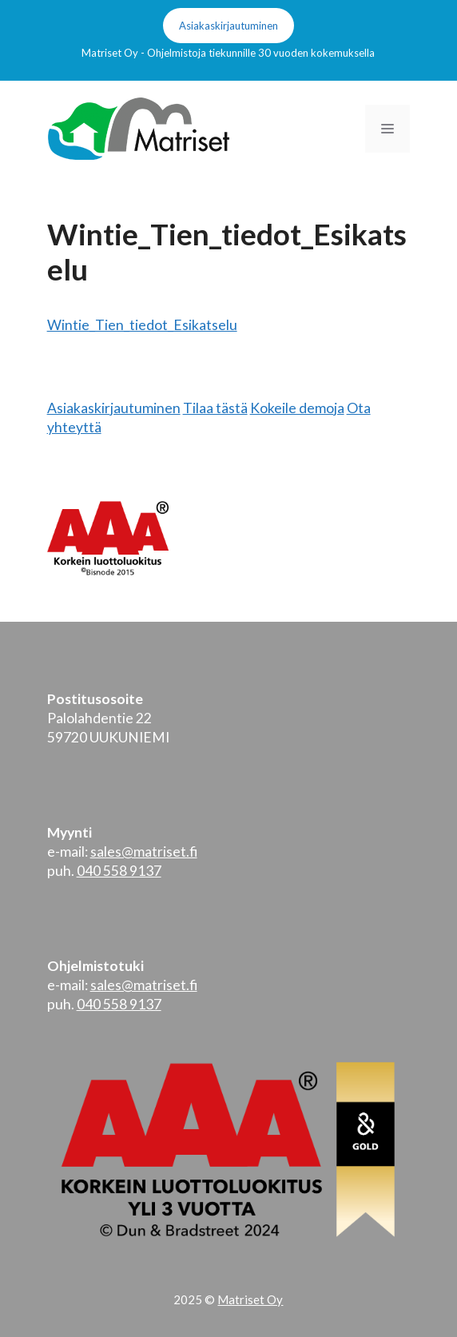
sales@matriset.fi (143, 851)
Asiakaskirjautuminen (228, 25)
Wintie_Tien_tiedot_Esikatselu (142, 324)
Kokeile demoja (297, 408)
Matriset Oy (250, 1299)
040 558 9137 (119, 870)
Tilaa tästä (215, 408)
